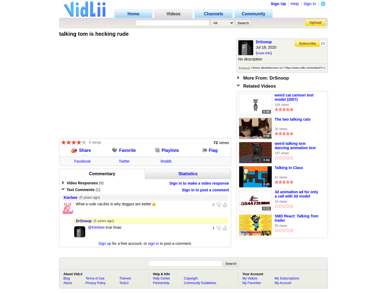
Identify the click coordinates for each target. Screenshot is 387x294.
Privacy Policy (95, 283)
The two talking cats (293, 119)
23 (323, 43)
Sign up (104, 243)
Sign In (309, 3)
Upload (315, 22)
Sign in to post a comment (205, 190)
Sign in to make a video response (199, 183)
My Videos (249, 278)
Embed (244, 68)
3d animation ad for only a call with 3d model (296, 194)
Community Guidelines (200, 283)
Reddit (166, 161)
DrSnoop (264, 42)
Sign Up (278, 3)
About (67, 283)
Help (295, 3)
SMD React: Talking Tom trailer (296, 218)
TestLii (123, 283)
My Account (283, 283)
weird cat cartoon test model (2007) (294, 97)
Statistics (188, 173)
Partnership (161, 283)
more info (264, 53)
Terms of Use (95, 278)
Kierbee (70, 197)
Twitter (124, 161)
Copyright (191, 278)
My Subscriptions (287, 278)
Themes (125, 278)
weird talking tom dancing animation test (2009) (295, 145)
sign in (153, 243)
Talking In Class (289, 168)
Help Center (161, 278)
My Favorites (251, 283)
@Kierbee (96, 227)
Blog (66, 278)
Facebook (82, 161)
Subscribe (307, 43)
